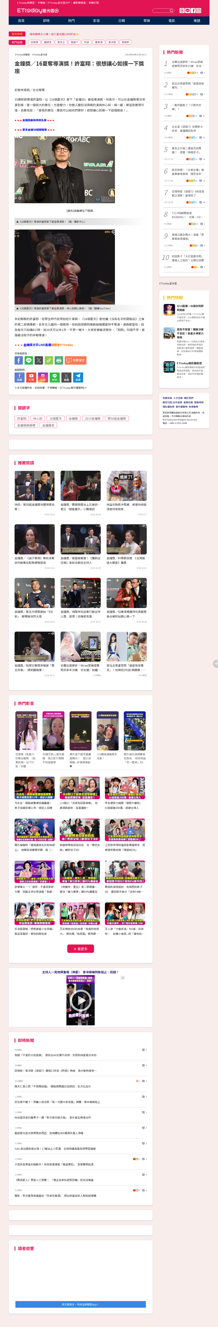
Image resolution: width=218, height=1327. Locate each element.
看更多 (82, 948)
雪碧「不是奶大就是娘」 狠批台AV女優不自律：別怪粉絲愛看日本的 (56, 1055)
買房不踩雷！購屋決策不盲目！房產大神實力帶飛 (190, 333)
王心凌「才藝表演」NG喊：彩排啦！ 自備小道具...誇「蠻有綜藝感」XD (124, 933)
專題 (197, 20)
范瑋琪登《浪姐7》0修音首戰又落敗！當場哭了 (188, 193)
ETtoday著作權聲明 (72, 387)
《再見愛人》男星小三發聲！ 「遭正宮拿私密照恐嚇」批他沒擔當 (54, 1180)
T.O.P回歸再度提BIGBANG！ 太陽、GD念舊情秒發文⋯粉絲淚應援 (187, 215)
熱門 (71, 20)
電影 (171, 20)
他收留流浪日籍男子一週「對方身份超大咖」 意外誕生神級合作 (53, 1117)
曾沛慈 (112, 42)
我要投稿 (167, 398)
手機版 (41, 2)
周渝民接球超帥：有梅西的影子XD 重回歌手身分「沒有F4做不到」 (124, 891)
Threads (182, 10)
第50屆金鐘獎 (117, 418)
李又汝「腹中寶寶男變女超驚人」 (50, 34)
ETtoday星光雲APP (59, 2)
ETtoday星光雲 (38, 11)
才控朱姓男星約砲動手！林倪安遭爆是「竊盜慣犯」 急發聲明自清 (54, 1164)
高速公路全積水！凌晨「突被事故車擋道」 (188, 237)
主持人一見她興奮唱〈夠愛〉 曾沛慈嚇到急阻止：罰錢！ (80, 972)
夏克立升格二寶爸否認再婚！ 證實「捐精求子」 (186, 150)
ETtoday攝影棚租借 (189, 363)
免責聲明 (193, 406)
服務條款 (199, 402)
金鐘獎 (73, 418)
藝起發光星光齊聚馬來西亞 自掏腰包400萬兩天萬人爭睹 (49, 1133)
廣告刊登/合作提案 (172, 402)
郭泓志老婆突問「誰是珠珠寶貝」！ (188, 85)
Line (187, 10)
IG (198, 10)
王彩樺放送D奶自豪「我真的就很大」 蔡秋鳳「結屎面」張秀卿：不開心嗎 (79, 933)
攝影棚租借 (79, 2)
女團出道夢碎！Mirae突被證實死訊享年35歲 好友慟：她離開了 (81, 669)
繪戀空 (48, 42)
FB (193, 10)
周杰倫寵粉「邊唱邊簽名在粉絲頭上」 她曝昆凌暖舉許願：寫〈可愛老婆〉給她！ (35, 850)
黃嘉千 (74, 42)
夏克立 (61, 42)
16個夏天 (55, 418)
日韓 (121, 20)
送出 (171, 11)
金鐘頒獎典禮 (26, 425)
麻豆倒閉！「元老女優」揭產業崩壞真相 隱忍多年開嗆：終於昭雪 (188, 172)
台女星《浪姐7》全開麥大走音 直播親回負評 (187, 129)
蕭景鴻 (99, 42)
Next (141, 734)
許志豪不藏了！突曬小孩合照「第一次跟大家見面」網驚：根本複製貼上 (57, 1102)
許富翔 (21, 418)
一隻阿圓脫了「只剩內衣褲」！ (186, 107)
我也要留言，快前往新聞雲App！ (80, 1304)
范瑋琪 (34, 42)
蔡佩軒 (125, 42)
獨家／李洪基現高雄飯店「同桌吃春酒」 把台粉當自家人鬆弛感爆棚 (55, 1196)
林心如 (37, 418)
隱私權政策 (168, 406)
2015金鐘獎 (93, 418)
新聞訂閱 (94, 2)
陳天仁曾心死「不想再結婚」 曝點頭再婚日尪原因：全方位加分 (53, 1086)
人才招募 (178, 398)
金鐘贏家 (48, 425)
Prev (20, 734)
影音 (96, 20)
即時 (46, 20)
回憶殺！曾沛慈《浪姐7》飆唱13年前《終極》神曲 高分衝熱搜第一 (56, 1071)
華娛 (146, 20)
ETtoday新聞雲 (26, 2)
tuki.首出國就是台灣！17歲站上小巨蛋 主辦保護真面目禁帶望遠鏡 (55, 1149)
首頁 (21, 20)
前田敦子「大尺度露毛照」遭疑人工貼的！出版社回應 (188, 258)
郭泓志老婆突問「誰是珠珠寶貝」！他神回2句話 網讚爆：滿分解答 (126, 669)
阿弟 (86, 42)
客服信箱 (188, 402)
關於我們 (188, 398)
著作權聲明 (181, 406)
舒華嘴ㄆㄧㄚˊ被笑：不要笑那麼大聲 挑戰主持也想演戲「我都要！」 (34, 891)
